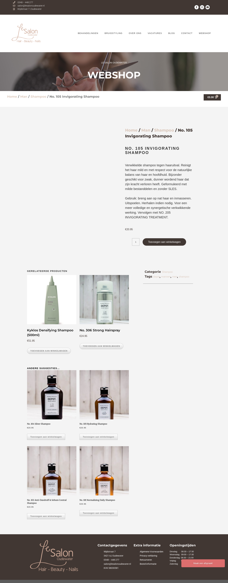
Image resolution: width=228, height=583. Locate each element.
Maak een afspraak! (203, 563)
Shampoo (38, 96)
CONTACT (187, 33)
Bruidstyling (114, 33)
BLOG (171, 33)
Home (12, 96)
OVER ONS (135, 33)
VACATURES (155, 33)
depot (156, 276)
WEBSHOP (205, 33)
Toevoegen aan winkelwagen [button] (49, 351)
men (174, 276)
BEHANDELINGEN (88, 33)
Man (23, 96)
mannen (165, 276)
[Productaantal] (135, 242)
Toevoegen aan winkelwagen (164, 242)
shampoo (184, 276)
